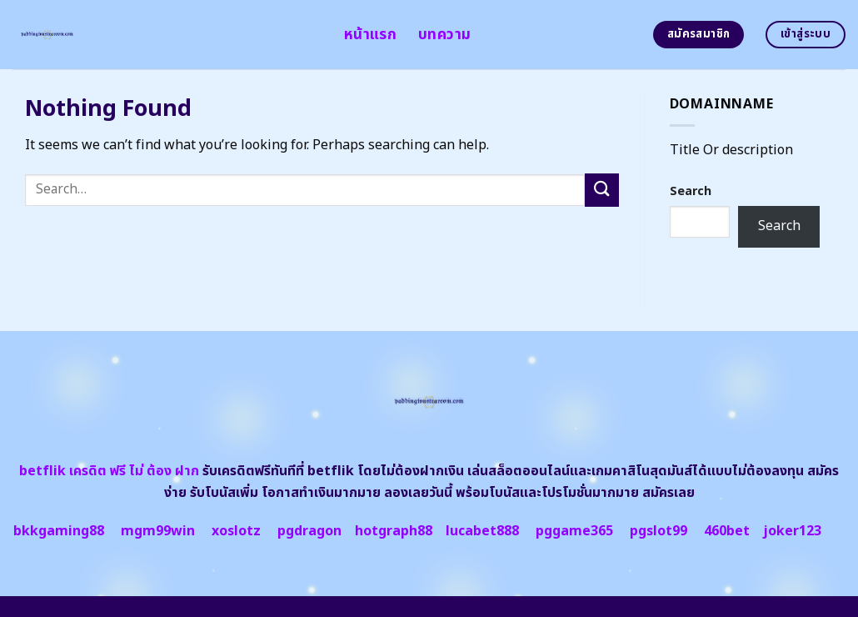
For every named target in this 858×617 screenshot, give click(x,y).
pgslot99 (658, 531)
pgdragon (309, 531)
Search (690, 191)
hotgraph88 (393, 531)
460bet (727, 531)
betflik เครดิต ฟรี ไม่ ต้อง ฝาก (109, 471)
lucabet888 (482, 531)
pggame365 (574, 531)
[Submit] (601, 189)
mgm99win (158, 531)
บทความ (444, 34)
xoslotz (236, 531)
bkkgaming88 (58, 531)
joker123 (792, 531)
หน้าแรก (370, 34)
